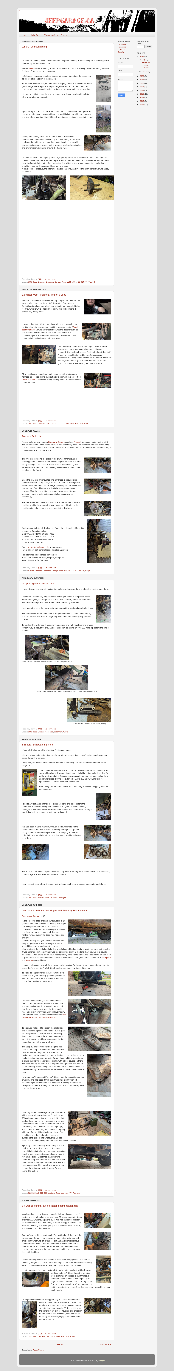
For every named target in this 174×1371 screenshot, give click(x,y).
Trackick (91, 282)
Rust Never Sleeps (30, 916)
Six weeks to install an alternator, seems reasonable (50, 1205)
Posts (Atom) (38, 1350)
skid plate (106, 958)
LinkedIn (121, 49)
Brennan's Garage (53, 282)
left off (32, 68)
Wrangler (62, 898)
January (145, 72)
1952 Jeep (32, 282)
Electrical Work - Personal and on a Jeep (44, 294)
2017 (142, 97)
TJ (87, 282)
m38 (73, 282)
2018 (142, 94)
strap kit (29, 960)
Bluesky (121, 52)
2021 (142, 87)
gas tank (51, 1193)
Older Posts (104, 1344)
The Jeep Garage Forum (55, 35)
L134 (69, 282)
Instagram (122, 44)
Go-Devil (41, 1336)
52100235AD (33, 1193)
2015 (142, 105)
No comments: (51, 279)
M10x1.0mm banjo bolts (38, 547)
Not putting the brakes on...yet (38, 583)
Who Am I (35, 35)
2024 (142, 76)
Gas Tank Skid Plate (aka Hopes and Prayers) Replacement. (55, 910)
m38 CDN (80, 282)
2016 (142, 101)
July (144, 60)
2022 (142, 83)
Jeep (64, 282)
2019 (142, 90)
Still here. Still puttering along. (38, 744)
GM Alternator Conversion (48, 423)
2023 (142, 80)
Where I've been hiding (34, 46)
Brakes (31, 571)
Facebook (122, 47)
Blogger (101, 1361)
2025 (142, 57)
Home (24, 35)
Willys (86, 423)
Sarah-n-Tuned (28, 380)
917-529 (43, 1193)
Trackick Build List (31, 436)
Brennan (41, 282)
